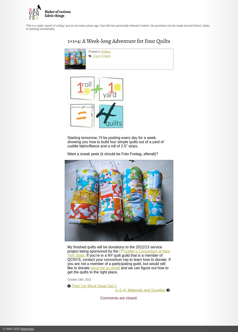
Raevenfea (27, 329)
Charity (106, 56)
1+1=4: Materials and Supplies (140, 290)
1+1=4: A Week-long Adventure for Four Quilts (119, 41)
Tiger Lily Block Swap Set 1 (94, 286)
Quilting (105, 51)
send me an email (105, 268)
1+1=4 (96, 56)
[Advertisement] (152, 314)
